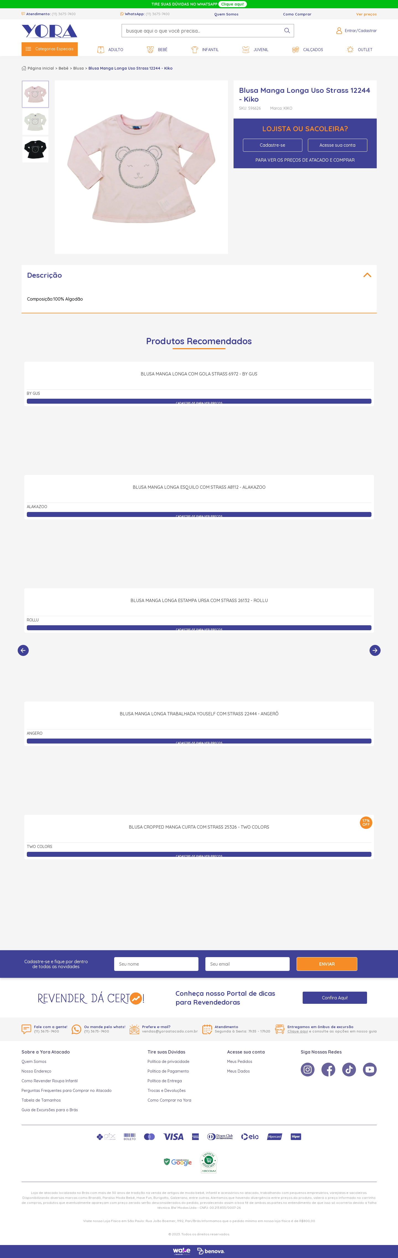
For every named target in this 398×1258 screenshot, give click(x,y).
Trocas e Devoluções (167, 1090)
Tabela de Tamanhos (41, 1100)
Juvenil (255, 49)
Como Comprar (297, 14)
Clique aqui (297, 1031)
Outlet (360, 49)
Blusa (78, 68)
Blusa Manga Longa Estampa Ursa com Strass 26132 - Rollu (199, 661)
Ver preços (366, 14)
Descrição (44, 275)
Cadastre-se (272, 145)
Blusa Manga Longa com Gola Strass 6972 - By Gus (199, 434)
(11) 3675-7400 (64, 14)
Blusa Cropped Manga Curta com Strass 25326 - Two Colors (199, 888)
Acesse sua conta (337, 145)
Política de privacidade (168, 1061)
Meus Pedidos (239, 1061)
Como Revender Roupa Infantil (50, 1080)
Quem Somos (226, 14)
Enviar (327, 964)
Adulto (110, 49)
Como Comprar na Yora (169, 1100)
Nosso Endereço (36, 1071)
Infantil (205, 49)
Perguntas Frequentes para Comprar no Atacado (67, 1090)
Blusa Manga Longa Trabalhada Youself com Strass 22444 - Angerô (199, 774)
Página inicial (41, 68)
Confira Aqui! (335, 997)
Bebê (157, 49)
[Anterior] (23, 650)
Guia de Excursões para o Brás (50, 1109)
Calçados (307, 49)
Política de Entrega (165, 1080)
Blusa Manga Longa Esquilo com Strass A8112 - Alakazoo (199, 548)
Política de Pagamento (168, 1071)
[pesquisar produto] (287, 30)
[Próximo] (375, 650)
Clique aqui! (232, 4)
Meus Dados (238, 1071)
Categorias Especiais (50, 48)
